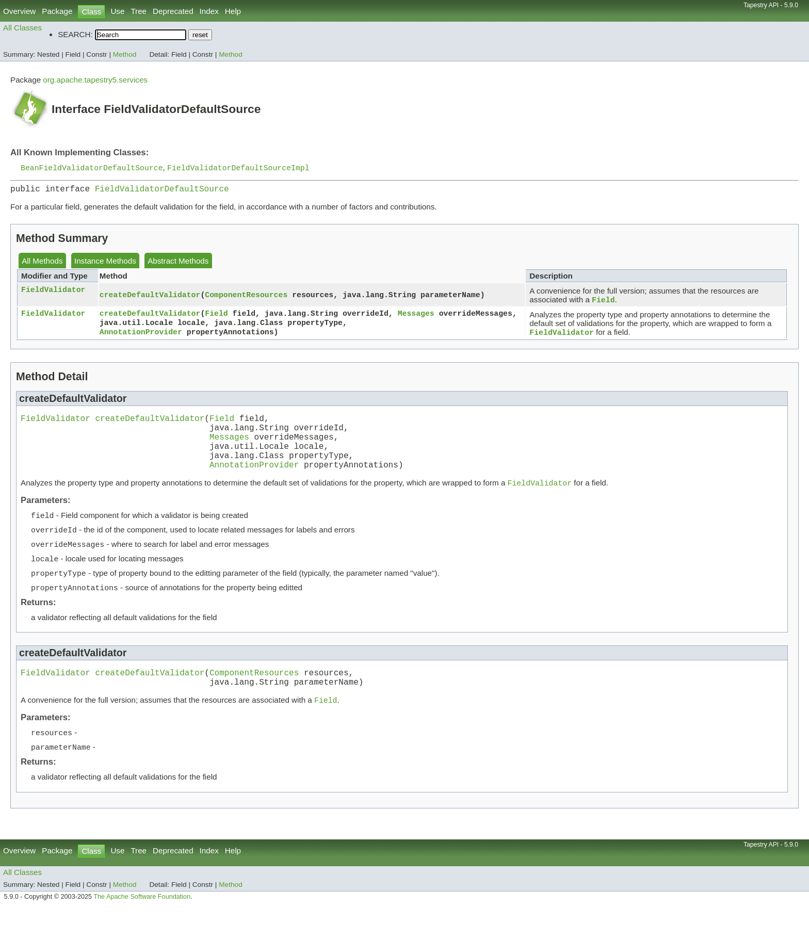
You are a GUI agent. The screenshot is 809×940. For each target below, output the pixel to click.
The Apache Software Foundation (141, 928)
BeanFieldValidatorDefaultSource (92, 168)
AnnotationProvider (141, 337)
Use (117, 11)
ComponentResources (246, 298)
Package (57, 11)
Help (233, 11)
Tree (139, 11)
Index (209, 11)
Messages (416, 317)
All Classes (22, 27)
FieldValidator (53, 293)
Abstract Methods (178, 264)
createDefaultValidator (150, 298)
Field (216, 317)
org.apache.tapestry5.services (95, 79)
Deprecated (173, 11)
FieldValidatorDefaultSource (162, 191)
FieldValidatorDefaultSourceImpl (238, 168)
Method (125, 54)
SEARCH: (75, 34)
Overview (19, 11)
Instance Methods (105, 264)
